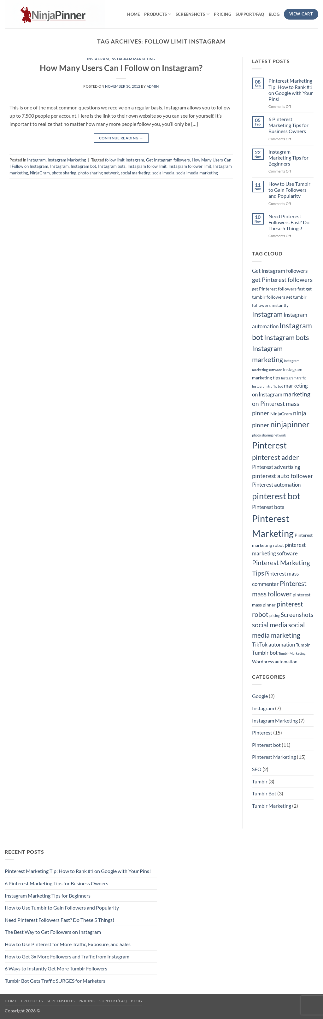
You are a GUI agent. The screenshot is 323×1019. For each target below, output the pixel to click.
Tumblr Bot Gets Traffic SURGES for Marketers (55, 981)
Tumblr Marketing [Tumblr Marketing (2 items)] (292, 653)
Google (260, 696)
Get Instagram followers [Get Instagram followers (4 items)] (280, 271)
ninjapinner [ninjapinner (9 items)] (289, 424)
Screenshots (192, 14)
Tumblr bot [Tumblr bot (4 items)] (265, 653)
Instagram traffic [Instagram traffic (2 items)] (293, 378)
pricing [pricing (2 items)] (274, 615)
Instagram (98, 59)
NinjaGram (40, 172)
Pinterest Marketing (274, 757)
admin (153, 86)
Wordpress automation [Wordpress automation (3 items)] (274, 661)
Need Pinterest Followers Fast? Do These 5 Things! (288, 222)
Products (157, 14)
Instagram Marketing (132, 59)
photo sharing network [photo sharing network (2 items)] (269, 435)
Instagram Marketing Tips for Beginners (288, 158)
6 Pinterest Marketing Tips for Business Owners (288, 125)
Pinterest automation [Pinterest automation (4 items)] (276, 485)
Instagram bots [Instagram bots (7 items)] (286, 337)
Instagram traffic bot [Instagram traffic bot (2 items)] (267, 386)
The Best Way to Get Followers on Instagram (53, 932)
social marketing (135, 172)
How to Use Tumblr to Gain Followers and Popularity (289, 190)
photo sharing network (98, 172)
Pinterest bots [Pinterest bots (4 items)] (268, 507)
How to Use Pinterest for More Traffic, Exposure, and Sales (68, 944)
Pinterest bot (266, 745)
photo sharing (64, 172)
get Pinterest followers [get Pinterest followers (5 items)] (282, 279)
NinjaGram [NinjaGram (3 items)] (281, 413)
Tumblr (259, 781)
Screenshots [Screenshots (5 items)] (297, 614)
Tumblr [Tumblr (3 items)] (303, 644)
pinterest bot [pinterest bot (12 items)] (276, 496)
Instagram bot (83, 166)
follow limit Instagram (124, 159)
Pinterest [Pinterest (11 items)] (269, 445)
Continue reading (121, 138)
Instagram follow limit (147, 166)
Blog (274, 14)
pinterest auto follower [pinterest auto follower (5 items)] (282, 475)
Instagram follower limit (189, 166)
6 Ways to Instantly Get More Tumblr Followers (56, 968)
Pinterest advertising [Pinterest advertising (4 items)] (276, 467)
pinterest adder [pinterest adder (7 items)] (275, 457)
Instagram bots (112, 166)
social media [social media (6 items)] (269, 625)
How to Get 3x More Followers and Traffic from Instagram (67, 956)
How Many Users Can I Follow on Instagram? (121, 68)
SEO (256, 769)
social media (163, 172)
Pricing (222, 14)
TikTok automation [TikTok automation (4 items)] (273, 644)
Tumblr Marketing (271, 806)
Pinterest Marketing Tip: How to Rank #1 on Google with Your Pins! (290, 90)
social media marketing (197, 172)
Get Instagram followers (168, 159)
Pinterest (262, 732)
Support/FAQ (250, 14)
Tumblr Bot (264, 793)
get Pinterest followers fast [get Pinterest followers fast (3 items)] (278, 288)
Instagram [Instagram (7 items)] (267, 314)
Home (133, 14)
